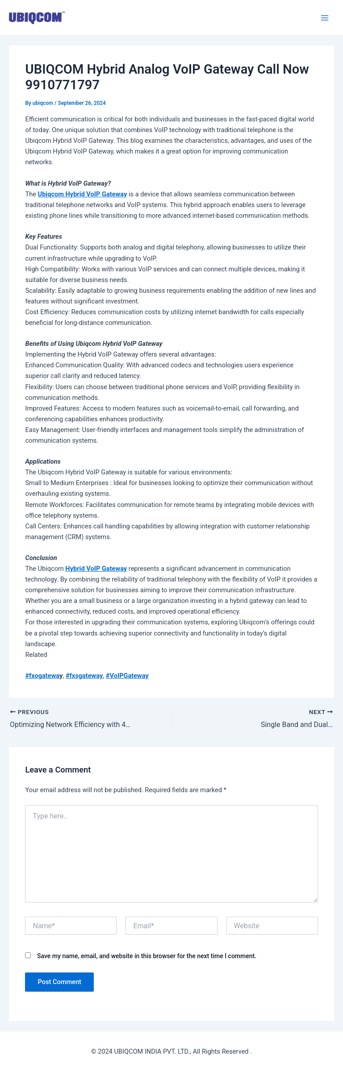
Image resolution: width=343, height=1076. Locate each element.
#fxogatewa (42, 676)
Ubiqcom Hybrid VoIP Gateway (82, 194)
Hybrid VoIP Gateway (96, 569)
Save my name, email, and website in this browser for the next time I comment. (146, 956)
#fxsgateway (84, 676)
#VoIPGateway (127, 676)
